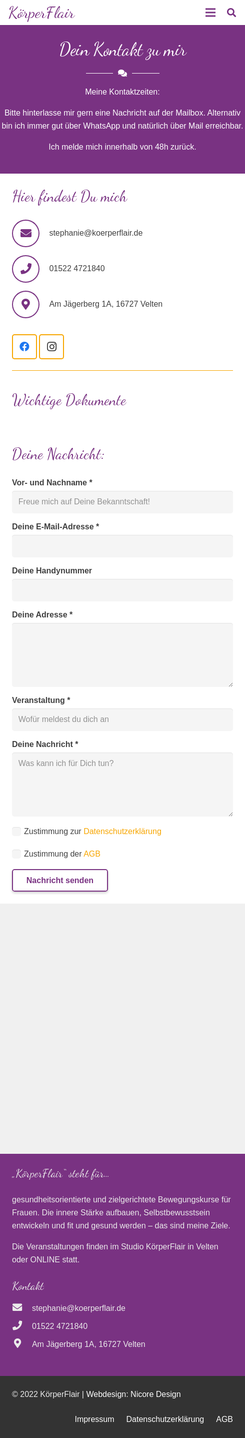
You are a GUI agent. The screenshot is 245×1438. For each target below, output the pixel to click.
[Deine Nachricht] (122, 785)
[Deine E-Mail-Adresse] (122, 546)
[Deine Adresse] (122, 655)
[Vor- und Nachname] (122, 502)
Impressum (94, 1419)
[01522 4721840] (22, 1326)
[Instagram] (51, 346)
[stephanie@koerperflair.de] (30, 233)
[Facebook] (24, 346)
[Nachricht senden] (60, 880)
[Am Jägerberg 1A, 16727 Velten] (22, 1344)
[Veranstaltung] (122, 719)
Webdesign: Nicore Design (133, 1394)
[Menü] (210, 12)
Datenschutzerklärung (123, 831)
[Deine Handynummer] (122, 590)
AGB (92, 854)
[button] (232, 12)
